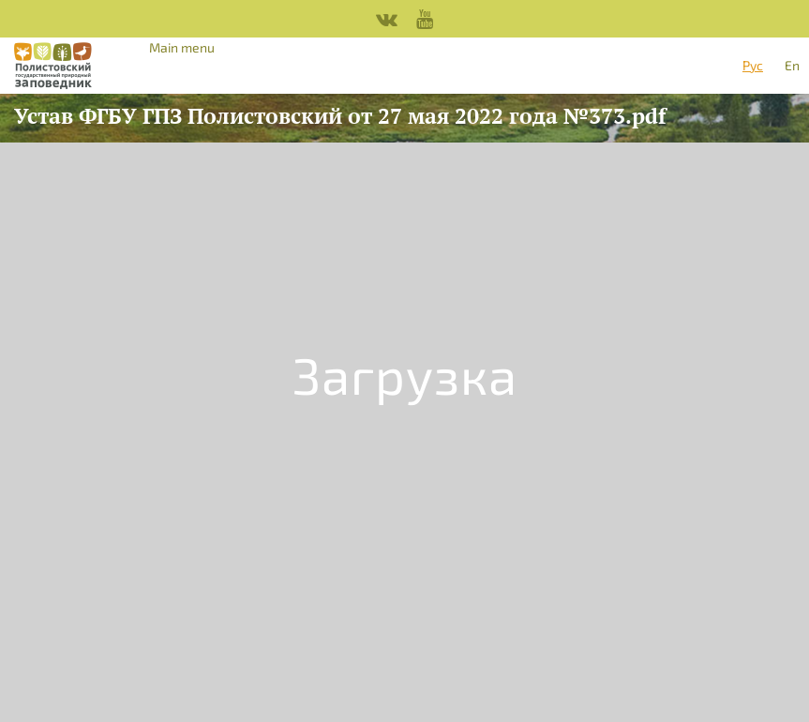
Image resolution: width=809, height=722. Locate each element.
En (792, 65)
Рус (752, 65)
